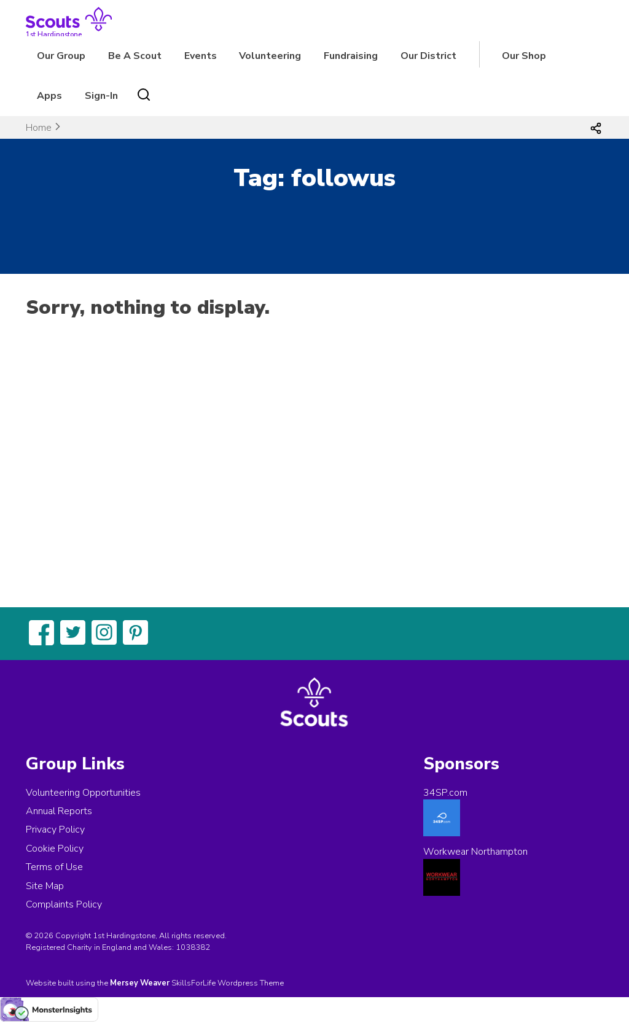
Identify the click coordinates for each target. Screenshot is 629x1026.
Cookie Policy (55, 848)
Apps (49, 96)
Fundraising (351, 56)
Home (39, 127)
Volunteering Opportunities (83, 792)
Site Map (45, 886)
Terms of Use (54, 867)
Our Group (61, 56)
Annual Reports (59, 811)
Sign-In (101, 96)
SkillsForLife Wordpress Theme (227, 983)
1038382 (193, 947)
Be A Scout (135, 56)
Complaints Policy (64, 904)
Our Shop (524, 56)
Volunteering (270, 56)
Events (200, 56)
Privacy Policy (55, 829)
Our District (428, 56)
